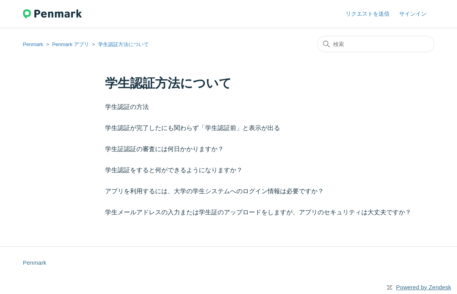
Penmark (33, 44)
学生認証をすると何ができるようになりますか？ (174, 170)
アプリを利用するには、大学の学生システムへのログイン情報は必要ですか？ (214, 191)
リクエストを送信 (367, 14)
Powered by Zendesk (423, 287)
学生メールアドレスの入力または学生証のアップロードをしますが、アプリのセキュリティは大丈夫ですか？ (258, 212)
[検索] (376, 44)
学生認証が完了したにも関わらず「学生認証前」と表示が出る (192, 128)
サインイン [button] (413, 14)
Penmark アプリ (70, 44)
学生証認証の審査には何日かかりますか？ (164, 149)
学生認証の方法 (130, 106)
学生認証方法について (123, 44)
